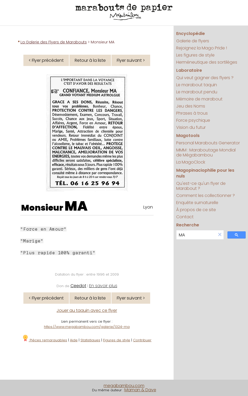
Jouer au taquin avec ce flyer (87, 310)
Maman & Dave (140, 390)
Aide (74, 340)
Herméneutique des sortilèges (206, 62)
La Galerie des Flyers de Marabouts (54, 42)
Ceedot (78, 286)
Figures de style (116, 340)
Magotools (188, 136)
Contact (185, 217)
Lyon (148, 207)
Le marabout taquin (196, 85)
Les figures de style (195, 55)
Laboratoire (189, 70)
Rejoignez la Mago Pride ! (201, 48)
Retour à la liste (90, 60)
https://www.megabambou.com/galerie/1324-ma (87, 326)
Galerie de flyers (192, 41)
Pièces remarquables (44, 340)
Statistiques (90, 340)
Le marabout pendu (196, 92)
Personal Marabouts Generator (208, 143)
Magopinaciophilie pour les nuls (205, 173)
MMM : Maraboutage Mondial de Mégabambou (206, 152)
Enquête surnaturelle (197, 203)
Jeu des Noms (190, 106)
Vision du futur (191, 127)
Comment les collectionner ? (205, 195)
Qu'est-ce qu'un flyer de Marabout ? (201, 185)
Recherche (187, 225)
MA (76, 206)
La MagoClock (190, 162)
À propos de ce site (196, 210)
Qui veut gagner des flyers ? (205, 78)
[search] (196, 235)
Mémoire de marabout (199, 99)
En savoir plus (103, 286)
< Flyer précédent (46, 60)
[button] (220, 235)
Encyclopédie (190, 34)
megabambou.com (124, 386)
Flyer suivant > (131, 60)
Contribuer (142, 340)
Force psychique (193, 120)
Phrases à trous (192, 113)
